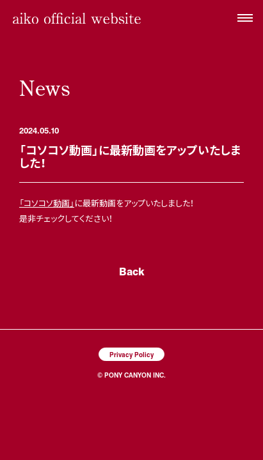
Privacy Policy (131, 354)
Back (132, 271)
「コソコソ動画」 (46, 203)
